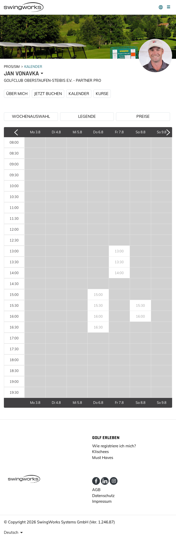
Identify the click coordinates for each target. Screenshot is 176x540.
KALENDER (79, 93)
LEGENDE (87, 116)
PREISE (143, 116)
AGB (96, 489)
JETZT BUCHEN (48, 93)
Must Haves (102, 457)
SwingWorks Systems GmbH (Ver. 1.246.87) (76, 522)
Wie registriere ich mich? (114, 445)
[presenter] (24, 73)
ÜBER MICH (16, 93)
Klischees (100, 451)
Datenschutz (103, 495)
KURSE (102, 93)
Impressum (102, 501)
